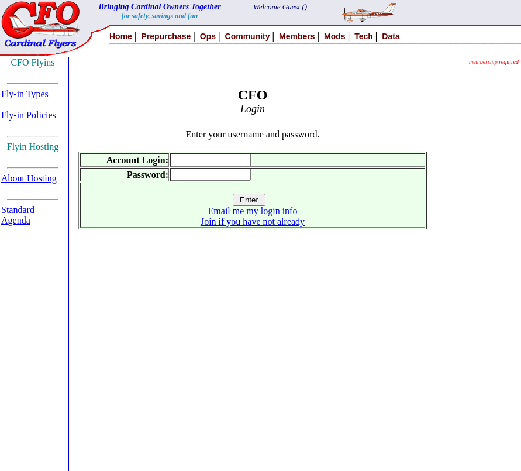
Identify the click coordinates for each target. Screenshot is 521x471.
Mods (335, 36)
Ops (208, 36)
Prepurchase (166, 36)
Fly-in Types (25, 94)
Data (390, 36)
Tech (363, 36)
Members (297, 36)
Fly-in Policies (28, 115)
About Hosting (29, 178)
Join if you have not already (253, 221)
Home (120, 36)
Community (247, 36)
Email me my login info (253, 211)
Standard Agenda (17, 215)
